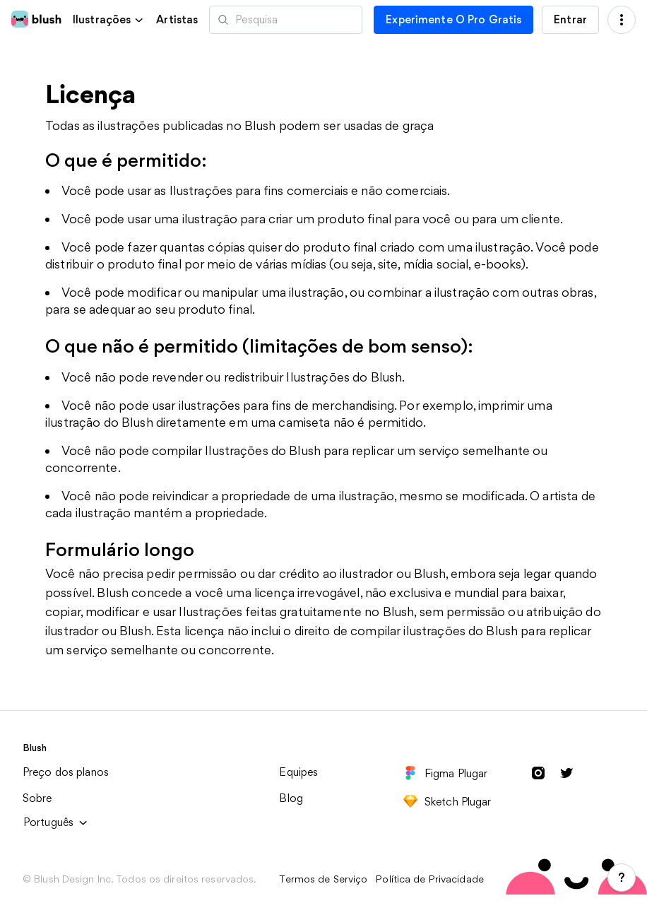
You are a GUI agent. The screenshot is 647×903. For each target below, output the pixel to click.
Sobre (37, 798)
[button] (109, 19)
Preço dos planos (66, 772)
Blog (291, 798)
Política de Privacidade (430, 879)
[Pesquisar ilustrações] (285, 20)
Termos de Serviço (323, 879)
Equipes (298, 772)
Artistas (177, 19)
